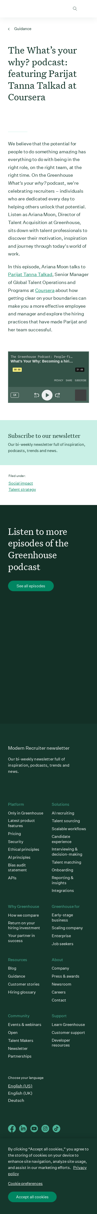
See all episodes (31, 586)
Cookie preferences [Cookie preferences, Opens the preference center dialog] (25, 1183)
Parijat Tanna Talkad (30, 274)
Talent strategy (22, 489)
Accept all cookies (32, 1196)
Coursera (45, 290)
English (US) (20, 1086)
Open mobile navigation (85, 9)
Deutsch (16, 1100)
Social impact (21, 483)
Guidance (19, 28)
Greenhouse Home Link (10, 9)
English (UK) (20, 1093)
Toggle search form (75, 9)
